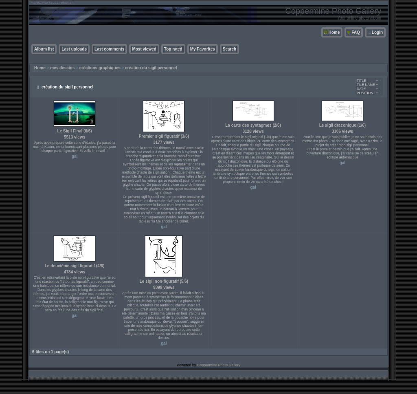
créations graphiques (100, 68)
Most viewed (144, 49)
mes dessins (62, 68)
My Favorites (202, 49)
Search (229, 49)
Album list (44, 49)
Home (334, 32)
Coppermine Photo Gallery (218, 365)
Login (377, 32)
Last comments (109, 49)
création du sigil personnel (151, 68)
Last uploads (74, 49)
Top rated (173, 49)
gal (74, 156)
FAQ (355, 32)
